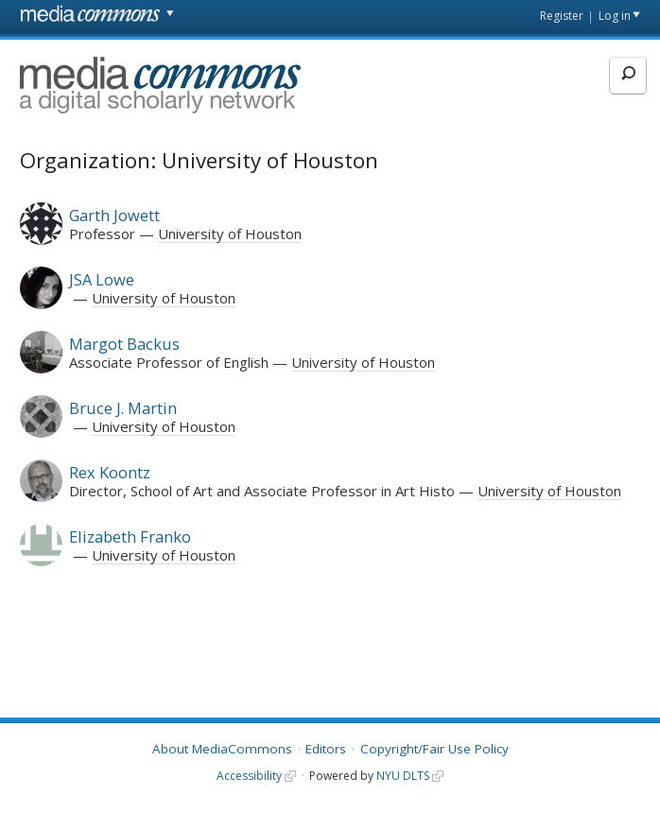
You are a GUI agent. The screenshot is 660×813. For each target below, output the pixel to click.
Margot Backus (124, 344)
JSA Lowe (101, 279)
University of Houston (230, 233)
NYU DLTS (402, 776)
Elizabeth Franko (130, 536)
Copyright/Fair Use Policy (434, 748)
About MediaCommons (222, 748)
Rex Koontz (109, 472)
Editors (325, 748)
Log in (615, 16)
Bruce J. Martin (123, 408)
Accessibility (249, 776)
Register (561, 16)
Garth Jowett (114, 215)
